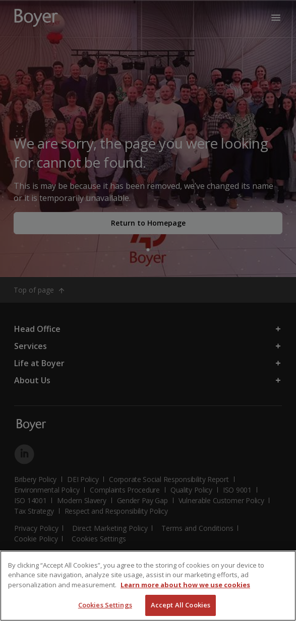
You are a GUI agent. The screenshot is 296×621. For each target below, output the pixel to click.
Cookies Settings (105, 604)
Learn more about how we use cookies (185, 584)
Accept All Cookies (180, 604)
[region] (148, 585)
